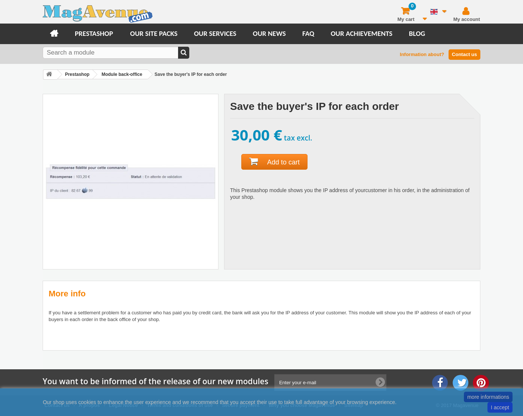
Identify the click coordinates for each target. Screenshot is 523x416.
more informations (488, 397)
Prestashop (94, 33)
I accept (500, 407)
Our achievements (361, 33)
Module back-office (121, 74)
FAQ (308, 33)
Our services (215, 33)
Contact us (464, 54)
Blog (417, 33)
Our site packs (154, 33)
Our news (269, 33)
